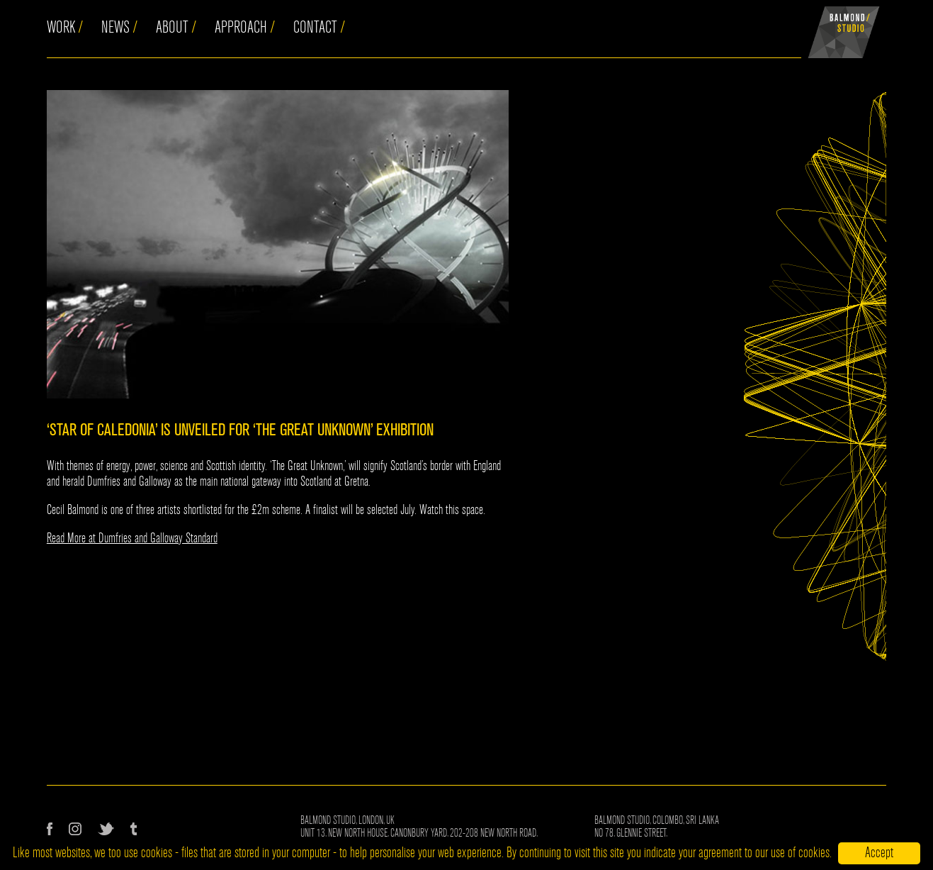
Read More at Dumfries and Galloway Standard (132, 538)
